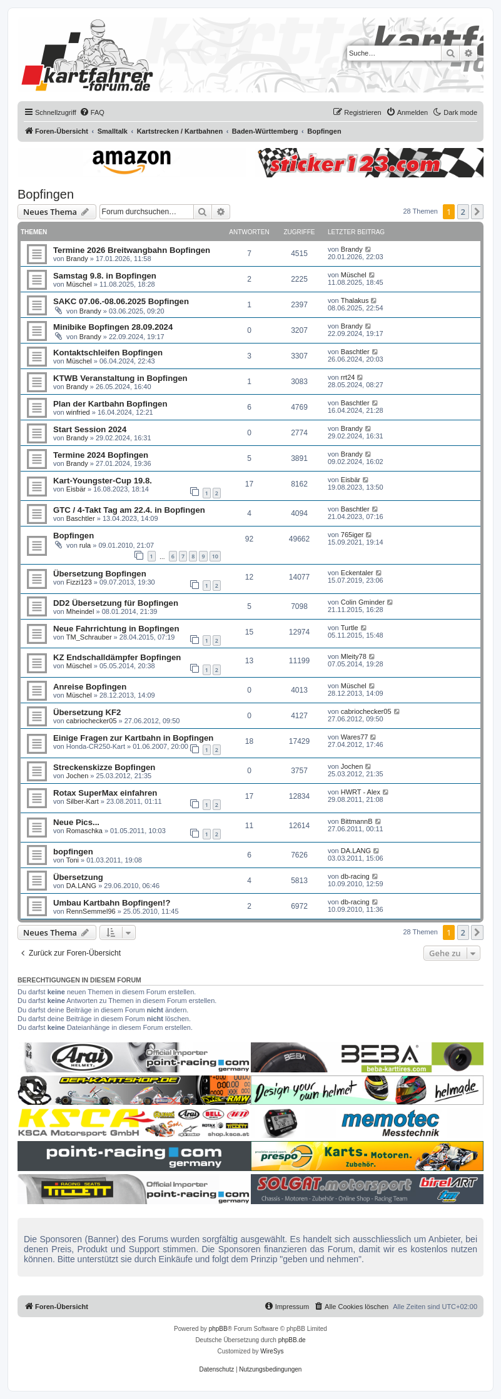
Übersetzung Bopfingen (99, 573)
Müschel (79, 284)
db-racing (355, 876)
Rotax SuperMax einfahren (105, 793)
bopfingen (73, 851)
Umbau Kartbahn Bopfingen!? (112, 902)
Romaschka (84, 830)
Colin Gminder (363, 602)
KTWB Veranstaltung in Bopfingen (120, 378)
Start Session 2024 (89, 429)
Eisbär (76, 489)
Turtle (349, 627)
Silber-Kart (82, 801)
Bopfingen (46, 194)
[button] (477, 211)
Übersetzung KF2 (87, 712)
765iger (352, 534)
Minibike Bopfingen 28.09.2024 (113, 327)
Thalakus (355, 300)
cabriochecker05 (91, 720)
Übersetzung (78, 877)
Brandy (77, 258)
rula (85, 545)
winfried (78, 412)
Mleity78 (354, 656)
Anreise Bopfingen (89, 686)
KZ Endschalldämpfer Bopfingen (117, 657)
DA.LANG (356, 850)
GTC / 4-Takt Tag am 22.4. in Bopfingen (129, 510)
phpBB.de (292, 1340)
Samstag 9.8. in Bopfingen (104, 275)
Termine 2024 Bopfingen (100, 455)
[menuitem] (91, 112)
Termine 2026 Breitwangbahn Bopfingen (131, 250)
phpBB (218, 1328)
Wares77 (354, 737)
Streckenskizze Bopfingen (104, 767)
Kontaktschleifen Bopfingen (108, 352)
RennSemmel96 (91, 911)
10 (215, 556)
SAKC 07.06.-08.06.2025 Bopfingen (121, 301)
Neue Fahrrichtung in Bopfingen (116, 628)
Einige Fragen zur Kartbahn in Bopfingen (133, 738)
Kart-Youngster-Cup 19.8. (102, 480)
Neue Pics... (76, 822)
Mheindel (80, 611)
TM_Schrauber (89, 637)
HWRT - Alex (360, 792)
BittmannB (357, 821)
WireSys (271, 1351)
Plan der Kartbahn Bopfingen (110, 403)
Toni (72, 860)
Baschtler (355, 351)
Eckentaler (357, 572)
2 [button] (463, 211)
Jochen (77, 775)
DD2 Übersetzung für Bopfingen (115, 603)
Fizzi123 (79, 582)
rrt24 (348, 377)
